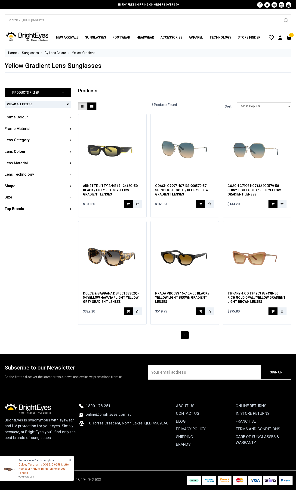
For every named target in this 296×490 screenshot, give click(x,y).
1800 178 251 (95, 405)
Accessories (171, 37)
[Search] (285, 20)
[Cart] (289, 37)
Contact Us (187, 413)
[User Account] (280, 37)
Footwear (121, 37)
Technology (220, 37)
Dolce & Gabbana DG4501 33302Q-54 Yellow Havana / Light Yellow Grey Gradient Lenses (111, 298)
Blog (181, 421)
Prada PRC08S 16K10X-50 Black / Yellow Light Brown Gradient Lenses (182, 298)
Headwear (145, 37)
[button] (38, 92)
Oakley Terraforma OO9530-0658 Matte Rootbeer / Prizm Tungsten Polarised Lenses (43, 469)
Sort (228, 106)
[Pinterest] (274, 5)
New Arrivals (67, 37)
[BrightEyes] (27, 36)
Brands (183, 444)
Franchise (246, 421)
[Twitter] (267, 5)
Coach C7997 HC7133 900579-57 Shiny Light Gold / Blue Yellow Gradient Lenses (181, 190)
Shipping (184, 436)
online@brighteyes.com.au (105, 414)
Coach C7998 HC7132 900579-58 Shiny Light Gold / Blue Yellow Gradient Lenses (254, 190)
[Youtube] (288, 5)
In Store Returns (252, 413)
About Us (185, 405)
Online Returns (251, 405)
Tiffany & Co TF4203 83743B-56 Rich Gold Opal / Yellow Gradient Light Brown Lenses (257, 298)
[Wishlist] (271, 37)
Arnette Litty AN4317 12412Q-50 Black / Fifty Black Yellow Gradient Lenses (110, 190)
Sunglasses (95, 37)
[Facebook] (260, 5)
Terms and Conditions (258, 429)
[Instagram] (281, 5)
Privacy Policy (191, 429)
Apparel (196, 37)
